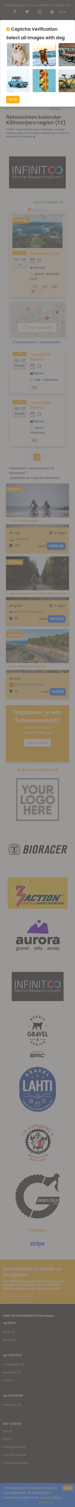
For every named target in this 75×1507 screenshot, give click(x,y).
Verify (13, 99)
